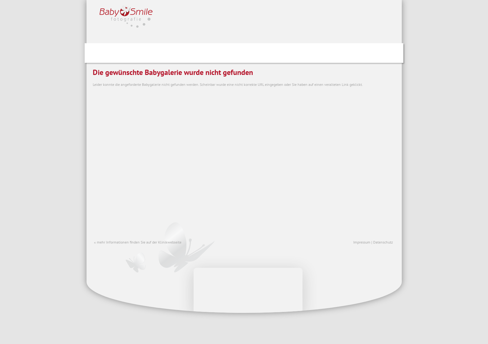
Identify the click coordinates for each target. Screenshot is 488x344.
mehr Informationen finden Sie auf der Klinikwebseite (139, 242)
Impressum (361, 242)
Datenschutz (383, 242)
